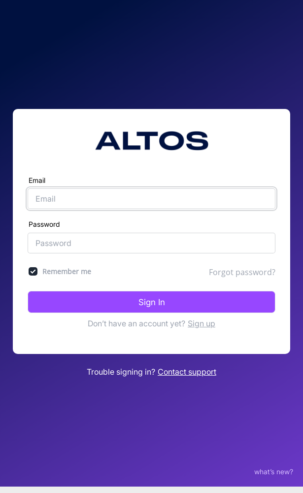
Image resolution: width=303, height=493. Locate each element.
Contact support (187, 370)
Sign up (201, 321)
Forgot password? (242, 269)
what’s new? (273, 467)
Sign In (151, 300)
